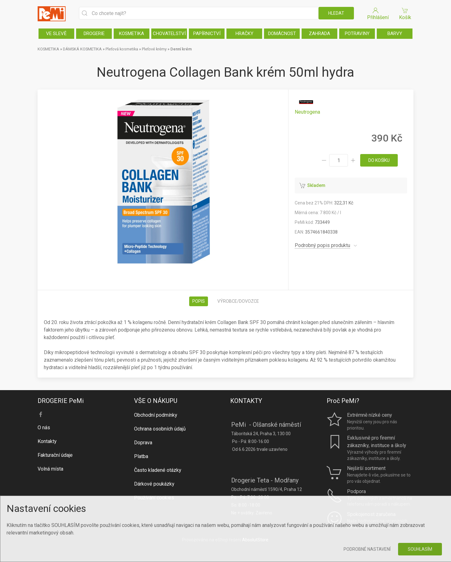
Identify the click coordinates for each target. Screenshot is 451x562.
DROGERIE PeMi (61, 401)
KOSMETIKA (131, 33)
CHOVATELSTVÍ (169, 33)
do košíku (379, 160)
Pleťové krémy (154, 49)
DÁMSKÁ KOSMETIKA (82, 49)
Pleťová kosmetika (122, 49)
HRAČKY (244, 33)
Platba (141, 456)
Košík (405, 13)
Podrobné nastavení (367, 549)
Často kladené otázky (157, 470)
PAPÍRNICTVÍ (206, 33)
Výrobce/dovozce (238, 301)
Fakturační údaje (55, 455)
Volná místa (50, 469)
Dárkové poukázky (154, 484)
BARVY (394, 33)
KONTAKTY (246, 401)
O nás (44, 428)
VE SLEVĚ (56, 33)
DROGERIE (94, 33)
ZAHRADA (319, 33)
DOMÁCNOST (282, 33)
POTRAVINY (357, 33)
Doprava (143, 443)
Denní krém (181, 49)
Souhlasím (420, 549)
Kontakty (47, 441)
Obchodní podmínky (155, 415)
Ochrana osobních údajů (160, 429)
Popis (198, 301)
